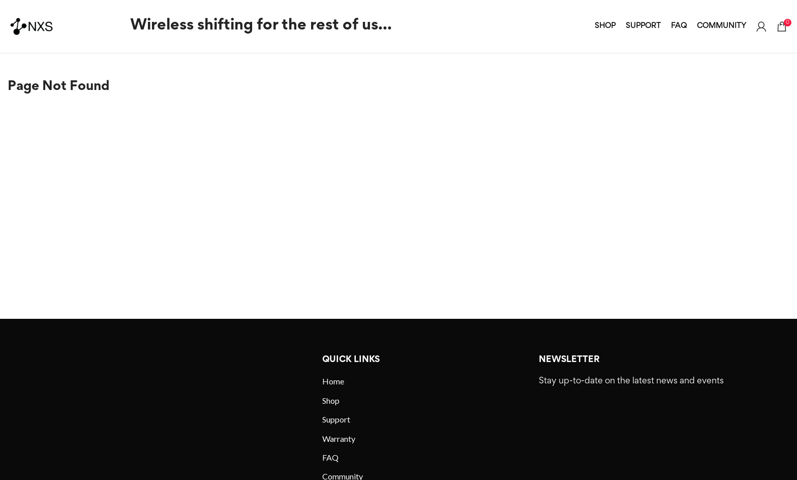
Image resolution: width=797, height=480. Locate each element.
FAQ (330, 457)
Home (333, 381)
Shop (331, 400)
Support (336, 419)
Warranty (338, 438)
